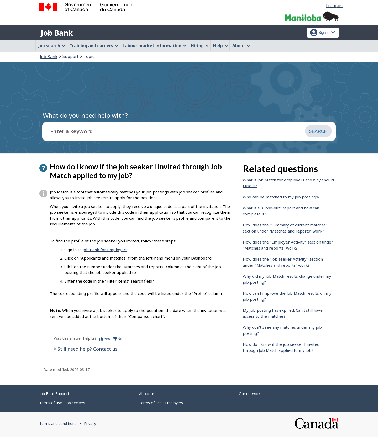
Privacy (90, 423)
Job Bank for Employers (105, 249)
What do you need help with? (85, 115)
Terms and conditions (57, 423)
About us (147, 393)
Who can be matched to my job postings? (281, 196)
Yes (104, 338)
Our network (249, 393)
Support (70, 56)
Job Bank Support (54, 393)
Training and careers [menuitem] (94, 45)
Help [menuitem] (220, 45)
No (117, 338)
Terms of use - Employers (161, 402)
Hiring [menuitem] (200, 45)
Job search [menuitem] (51, 45)
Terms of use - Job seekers (62, 402)
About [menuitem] (241, 45)
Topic (88, 56)
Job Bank (57, 33)
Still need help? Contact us (87, 349)
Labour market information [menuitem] (154, 45)
